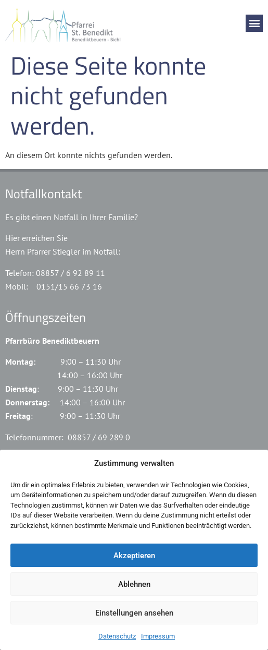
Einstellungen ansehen (134, 613)
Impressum (158, 636)
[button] (254, 23)
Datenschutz (117, 636)
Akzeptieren (134, 555)
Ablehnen (134, 584)
